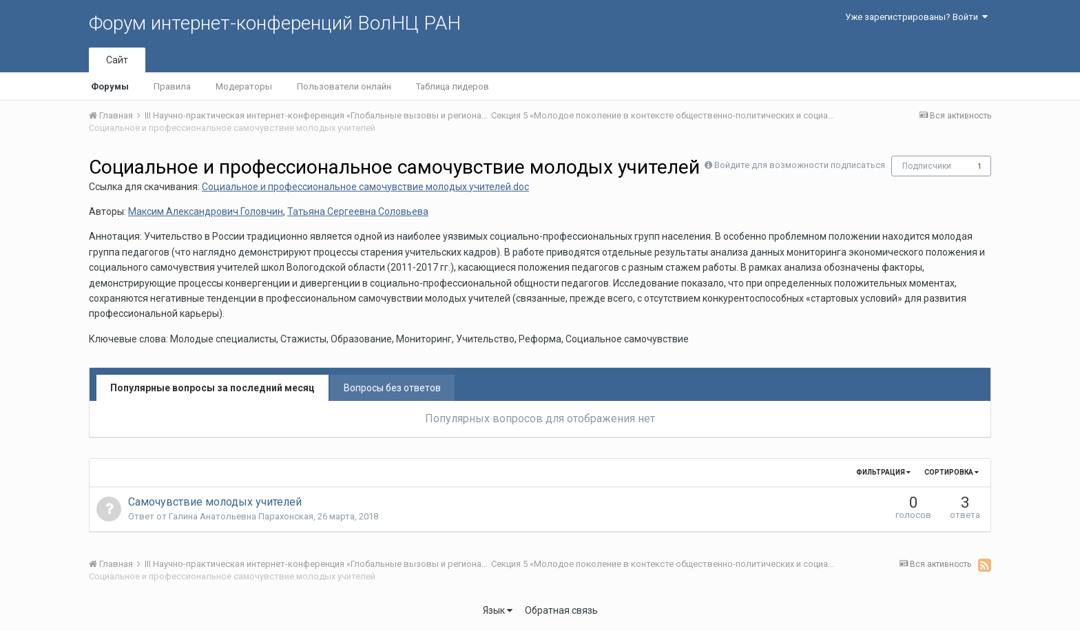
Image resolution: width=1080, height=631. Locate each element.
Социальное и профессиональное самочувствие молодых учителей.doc (365, 186)
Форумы (110, 86)
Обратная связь (561, 610)
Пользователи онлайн (344, 86)
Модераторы (244, 86)
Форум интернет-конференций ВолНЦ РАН (275, 23)
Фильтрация (883, 472)
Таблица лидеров (452, 86)
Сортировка (951, 472)
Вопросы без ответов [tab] (392, 387)
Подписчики (926, 166)
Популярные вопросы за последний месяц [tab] (212, 387)
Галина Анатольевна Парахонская (241, 516)
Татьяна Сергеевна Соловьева (357, 211)
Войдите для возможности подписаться (799, 165)
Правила (172, 86)
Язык (497, 610)
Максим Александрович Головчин (205, 211)
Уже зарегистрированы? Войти (916, 17)
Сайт (117, 59)
